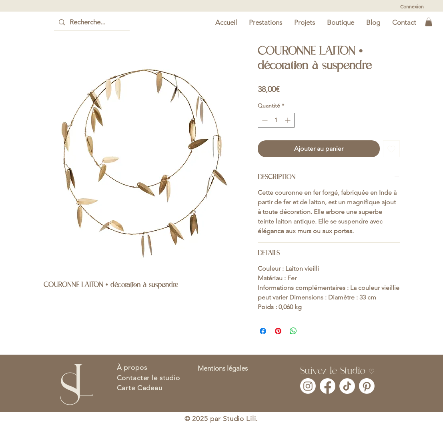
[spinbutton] (276, 120)
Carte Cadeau (139, 388)
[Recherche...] (91, 22)
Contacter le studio (148, 378)
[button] (428, 22)
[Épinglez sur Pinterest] (278, 331)
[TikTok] (347, 386)
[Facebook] (327, 386)
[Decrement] (264, 120)
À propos (132, 367)
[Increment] (288, 120)
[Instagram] (308, 386)
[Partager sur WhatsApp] (293, 331)
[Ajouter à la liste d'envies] (391, 148)
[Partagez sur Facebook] (263, 331)
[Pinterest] (367, 386)
